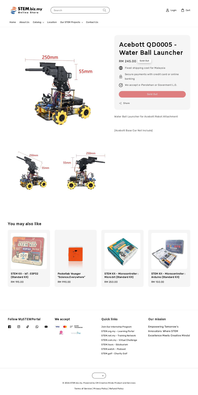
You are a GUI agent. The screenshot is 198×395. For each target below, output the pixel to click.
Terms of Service (83, 388)
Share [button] (124, 103)
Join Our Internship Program (116, 326)
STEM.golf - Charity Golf (114, 353)
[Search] (105, 10)
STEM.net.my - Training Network (118, 335)
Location (52, 22)
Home (13, 22)
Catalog (37, 22)
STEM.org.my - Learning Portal (117, 331)
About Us (24, 22)
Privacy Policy (100, 388)
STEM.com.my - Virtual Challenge (119, 340)
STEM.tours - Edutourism (114, 344)
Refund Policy (116, 388)
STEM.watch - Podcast (113, 349)
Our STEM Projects (70, 22)
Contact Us (92, 22)
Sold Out (152, 94)
